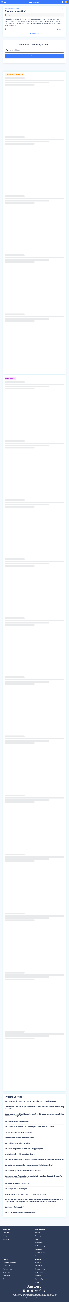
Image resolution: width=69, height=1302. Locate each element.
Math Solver (6, 1276)
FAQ (4, 1279)
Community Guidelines (9, 1262)
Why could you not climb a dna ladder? (18, 1143)
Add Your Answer (34, 33)
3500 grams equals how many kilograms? (18, 1132)
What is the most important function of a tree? (20, 1213)
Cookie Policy (39, 1279)
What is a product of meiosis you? (16, 1189)
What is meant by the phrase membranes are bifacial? (23, 1171)
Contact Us (38, 1266)
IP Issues (37, 1282)
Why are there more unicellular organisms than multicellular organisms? (29, 1165)
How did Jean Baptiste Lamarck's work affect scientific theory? (26, 1194)
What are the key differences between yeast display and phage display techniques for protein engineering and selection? (33, 1177)
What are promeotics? (15, 11)
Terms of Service (40, 1269)
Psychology (38, 1249)
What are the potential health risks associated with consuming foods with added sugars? (34, 1160)
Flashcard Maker (7, 1269)
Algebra (37, 1232)
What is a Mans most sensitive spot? (17, 1121)
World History (39, 1242)
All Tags (5, 1236)
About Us (38, 1262)
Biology (17, 8)
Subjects (7, 8)
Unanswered (6, 1239)
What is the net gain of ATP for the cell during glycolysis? (24, 1149)
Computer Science (40, 1252)
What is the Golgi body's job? (14, 1207)
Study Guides (7, 1272)
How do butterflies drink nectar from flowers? (20, 1154)
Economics (38, 1256)
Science (12, 8)
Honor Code (6, 1266)
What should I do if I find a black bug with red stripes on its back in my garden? (31, 1101)
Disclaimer (38, 1276)
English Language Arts (41, 1246)
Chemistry (38, 1236)
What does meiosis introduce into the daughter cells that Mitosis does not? (30, 1127)
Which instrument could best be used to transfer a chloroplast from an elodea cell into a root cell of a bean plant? (34, 1115)
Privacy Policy (39, 1272)
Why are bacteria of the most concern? (17, 1183)
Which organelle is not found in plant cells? (19, 1138)
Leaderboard (6, 1232)
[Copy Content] (59, 29)
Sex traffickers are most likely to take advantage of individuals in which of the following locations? (34, 1108)
